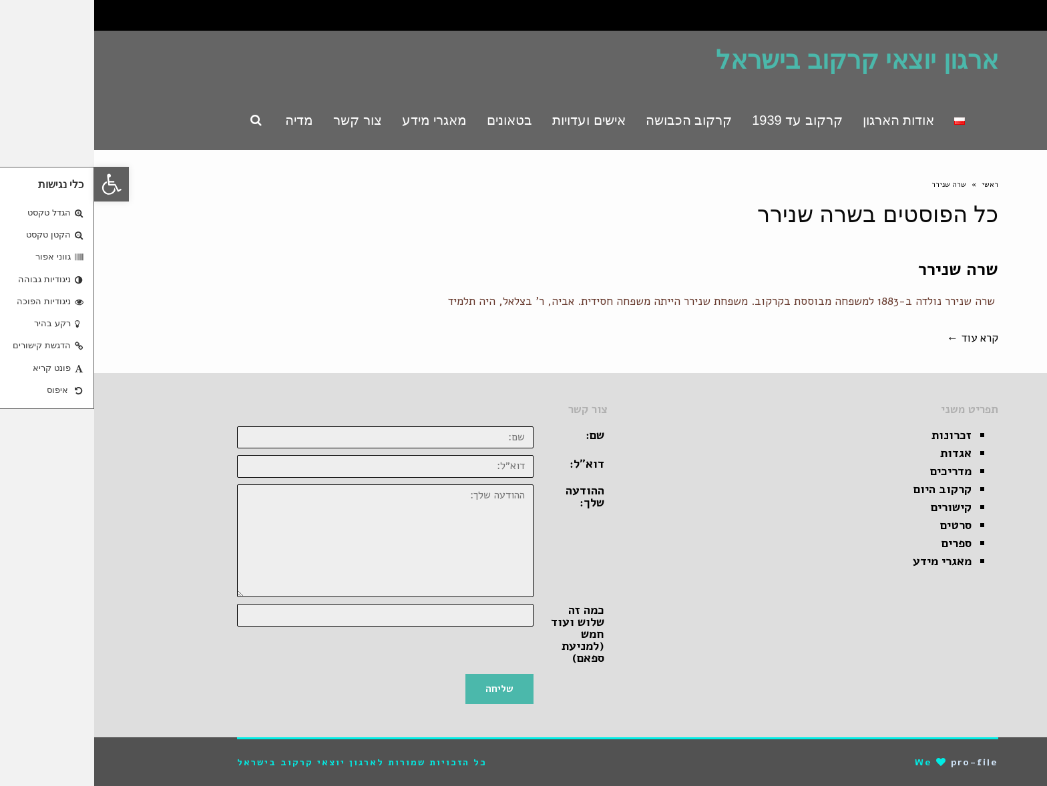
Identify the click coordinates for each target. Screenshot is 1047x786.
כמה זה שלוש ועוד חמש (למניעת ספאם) (483, 634)
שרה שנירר (864, 269)
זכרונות (857, 435)
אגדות (861, 453)
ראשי (895, 184)
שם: (500, 435)
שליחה (405, 688)
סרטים (861, 525)
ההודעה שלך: (490, 496)
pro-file (880, 762)
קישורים (857, 507)
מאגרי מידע (848, 561)
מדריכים (856, 471)
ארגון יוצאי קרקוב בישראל (763, 60)
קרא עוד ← (878, 338)
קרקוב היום (848, 489)
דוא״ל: (492, 464)
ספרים (862, 543)
